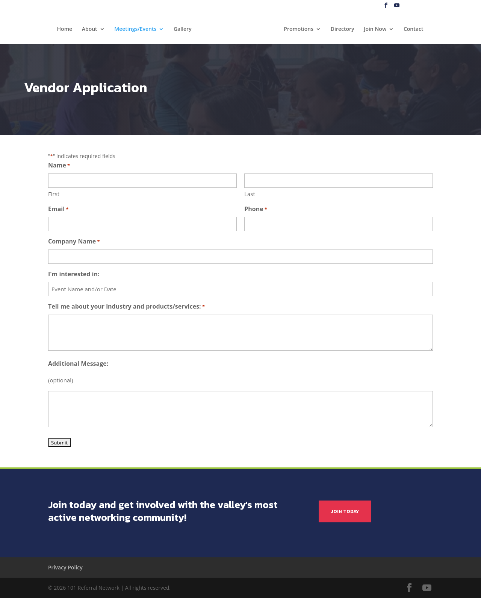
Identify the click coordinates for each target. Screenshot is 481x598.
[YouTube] (396, 5)
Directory (342, 29)
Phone (255, 209)
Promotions (298, 29)
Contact (413, 29)
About (89, 29)
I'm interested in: (74, 274)
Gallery (183, 29)
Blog (412, 6)
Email (58, 209)
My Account (457, 6)
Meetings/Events (135, 29)
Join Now (375, 29)
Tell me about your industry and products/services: (126, 307)
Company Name (74, 242)
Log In (430, 6)
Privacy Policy (65, 567)
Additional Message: (78, 363)
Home (65, 29)
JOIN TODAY (345, 511)
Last (249, 194)
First (53, 194)
